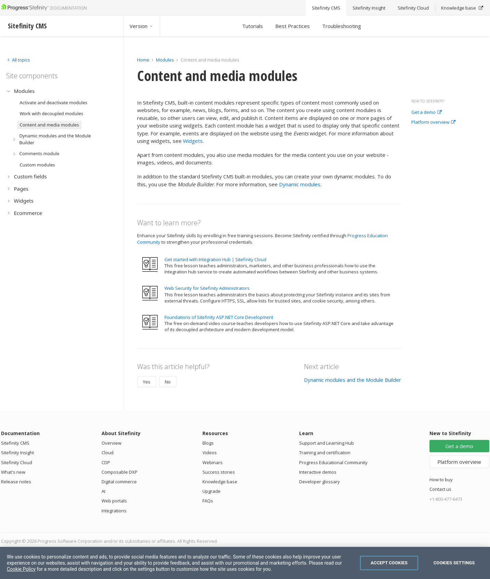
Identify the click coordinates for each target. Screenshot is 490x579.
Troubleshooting (341, 26)
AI (103, 491)
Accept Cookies (389, 562)
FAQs (207, 501)
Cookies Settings (454, 562)
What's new (13, 472)
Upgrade (211, 491)
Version (142, 26)
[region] (245, 563)
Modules (165, 60)
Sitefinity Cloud (16, 462)
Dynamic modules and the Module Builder (352, 379)
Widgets (193, 140)
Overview (111, 443)
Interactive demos (317, 472)
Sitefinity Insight (17, 452)
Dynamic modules (299, 184)
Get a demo (426, 112)
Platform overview (433, 122)
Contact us (440, 489)
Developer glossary (319, 482)
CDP (106, 462)
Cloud (108, 452)
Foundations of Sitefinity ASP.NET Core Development (218, 317)
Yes (146, 382)
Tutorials (252, 26)
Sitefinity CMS (15, 443)
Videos (209, 452)
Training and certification (324, 452)
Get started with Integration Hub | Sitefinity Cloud (215, 259)
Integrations (114, 511)
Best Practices (292, 26)
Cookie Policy (21, 569)
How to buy (441, 479)
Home (143, 60)
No (168, 382)
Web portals (114, 501)
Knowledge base (219, 482)
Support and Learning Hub (326, 443)
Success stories (218, 472)
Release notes (16, 482)
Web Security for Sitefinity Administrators (207, 288)
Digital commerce (119, 482)
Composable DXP (119, 472)
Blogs (208, 443)
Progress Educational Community (333, 462)
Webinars (212, 462)
